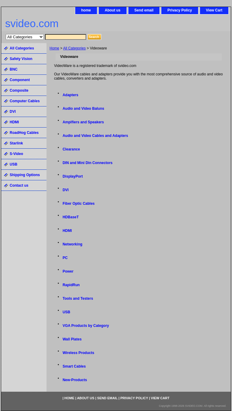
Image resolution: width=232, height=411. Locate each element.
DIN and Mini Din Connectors (87, 163)
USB (66, 312)
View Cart (214, 10)
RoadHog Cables (24, 133)
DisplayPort (73, 176)
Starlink (16, 143)
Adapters (70, 95)
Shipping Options (25, 175)
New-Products (75, 380)
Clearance (71, 149)
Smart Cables (74, 366)
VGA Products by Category (86, 326)
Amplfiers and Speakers (83, 122)
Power (68, 271)
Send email (143, 10)
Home (54, 48)
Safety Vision (21, 59)
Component (20, 80)
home (86, 10)
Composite (19, 90)
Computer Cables (25, 101)
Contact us (19, 185)
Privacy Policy (179, 10)
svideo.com (32, 23)
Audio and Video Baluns (83, 108)
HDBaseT (71, 217)
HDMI (67, 231)
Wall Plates (72, 339)
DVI (66, 190)
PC (65, 258)
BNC (14, 69)
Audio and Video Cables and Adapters (95, 136)
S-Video (16, 154)
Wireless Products (78, 353)
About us (113, 10)
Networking (72, 244)
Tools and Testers (78, 298)
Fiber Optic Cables (79, 203)
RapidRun (71, 285)
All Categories (74, 48)
